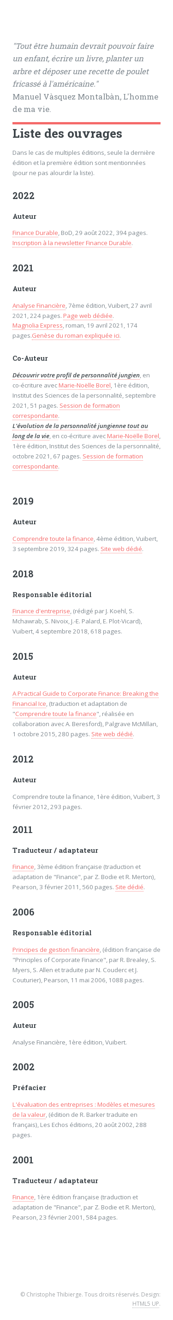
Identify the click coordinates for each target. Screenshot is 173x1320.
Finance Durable (35, 233)
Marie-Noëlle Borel (85, 385)
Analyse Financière (39, 305)
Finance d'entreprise (41, 611)
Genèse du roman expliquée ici (75, 335)
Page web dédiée (88, 315)
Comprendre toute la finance (53, 538)
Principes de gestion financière (56, 949)
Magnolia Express (37, 325)
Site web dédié (121, 549)
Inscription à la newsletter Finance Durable (71, 243)
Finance (23, 866)
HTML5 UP (145, 1304)
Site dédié (129, 887)
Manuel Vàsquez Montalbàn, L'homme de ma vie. (85, 78)
